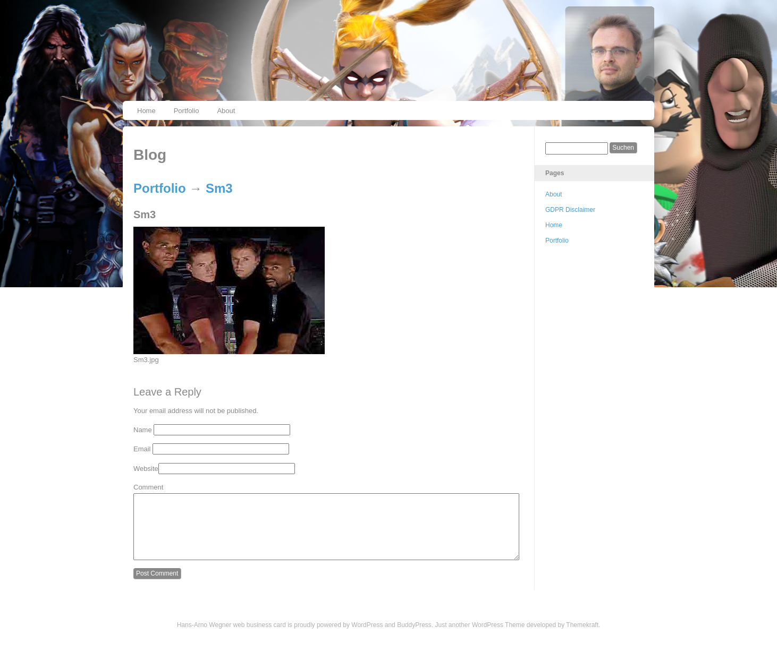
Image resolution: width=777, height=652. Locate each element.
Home (146, 111)
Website (145, 469)
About (226, 111)
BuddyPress (414, 637)
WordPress (367, 637)
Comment (148, 487)
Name (142, 430)
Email (142, 449)
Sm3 (219, 188)
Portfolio (186, 111)
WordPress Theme (498, 637)
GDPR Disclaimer (570, 209)
